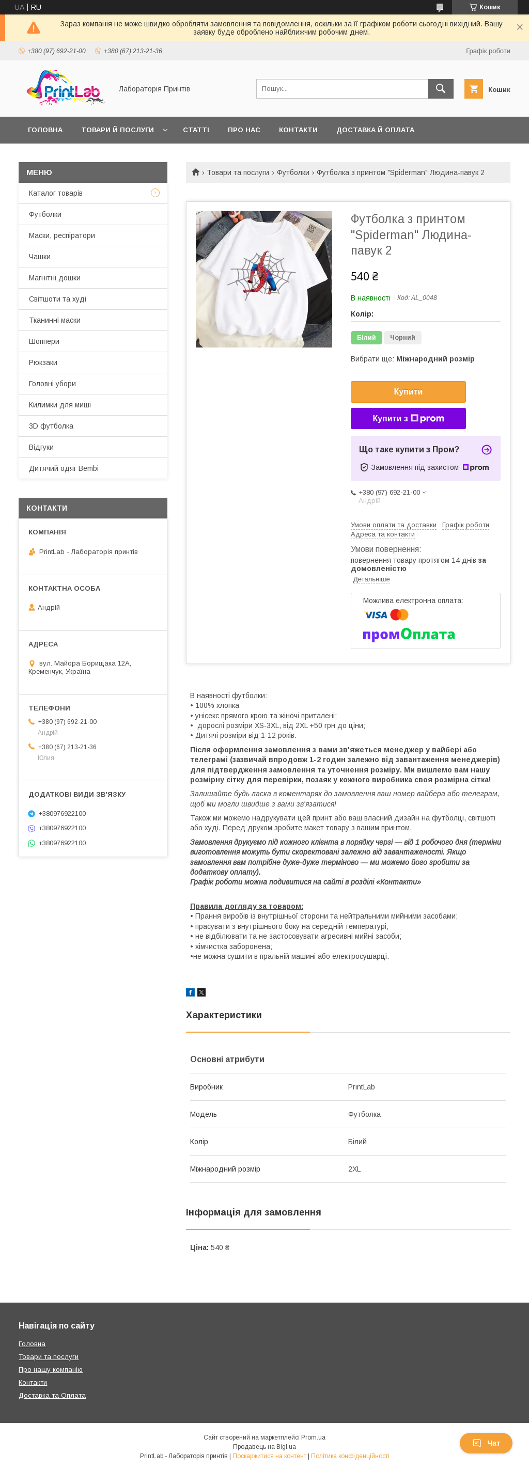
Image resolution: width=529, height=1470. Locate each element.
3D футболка (51, 426)
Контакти (298, 130)
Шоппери (44, 341)
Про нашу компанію (51, 1369)
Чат (486, 1443)
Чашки (40, 256)
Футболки (293, 172)
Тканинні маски (55, 320)
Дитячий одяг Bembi (64, 468)
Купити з (408, 418)
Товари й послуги (117, 130)
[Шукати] (441, 89)
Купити (408, 391)
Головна (45, 130)
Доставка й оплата (375, 130)
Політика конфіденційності (350, 1456)
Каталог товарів (56, 193)
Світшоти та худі (57, 299)
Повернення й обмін (69, 157)
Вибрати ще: (413, 359)
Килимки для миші (60, 405)
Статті (196, 130)
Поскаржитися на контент (269, 1456)
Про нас (244, 130)
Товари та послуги (238, 172)
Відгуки (41, 447)
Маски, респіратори (62, 235)
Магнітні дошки (55, 278)
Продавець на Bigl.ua (264, 1446)
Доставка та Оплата (52, 1395)
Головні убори (52, 384)
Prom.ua (313, 1437)
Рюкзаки (43, 362)
